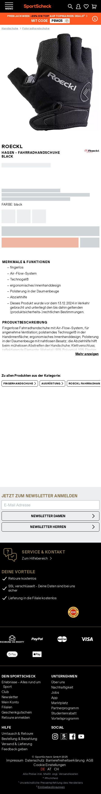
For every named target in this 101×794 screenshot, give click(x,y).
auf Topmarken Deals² (68, 15)
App (54, 698)
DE (43, 769)
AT (49, 769)
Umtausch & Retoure (17, 733)
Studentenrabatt (63, 713)
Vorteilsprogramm (65, 718)
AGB (89, 760)
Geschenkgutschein (17, 712)
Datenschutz (34, 760)
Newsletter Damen (63, 516)
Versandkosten (68, 773)
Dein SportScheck (19, 676)
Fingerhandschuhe (20, 383)
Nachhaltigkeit (62, 687)
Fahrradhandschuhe (35, 28)
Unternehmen (64, 676)
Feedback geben (15, 749)
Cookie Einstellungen (50, 765)
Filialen (7, 707)
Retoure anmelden (16, 717)
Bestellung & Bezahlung (19, 739)
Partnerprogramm (65, 708)
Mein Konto (10, 702)
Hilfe (6, 727)
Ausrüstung (53, 383)
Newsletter (10, 697)
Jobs (55, 692)
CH (56, 769)
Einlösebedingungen (51, 786)
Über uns (58, 682)
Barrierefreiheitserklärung (65, 760)
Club (5, 692)
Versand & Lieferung (17, 744)
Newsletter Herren (63, 527)
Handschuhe (10, 28)
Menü (9, 8)
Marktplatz (59, 703)
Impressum (14, 760)
